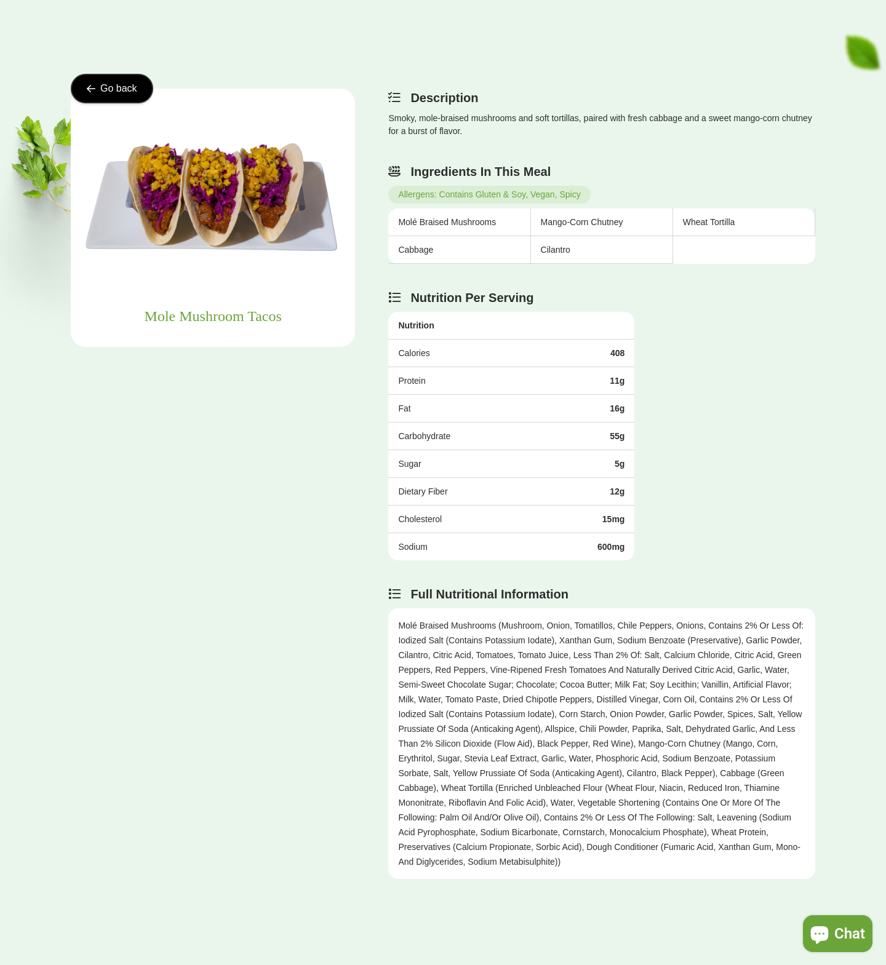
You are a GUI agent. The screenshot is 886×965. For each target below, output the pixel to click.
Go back (112, 88)
